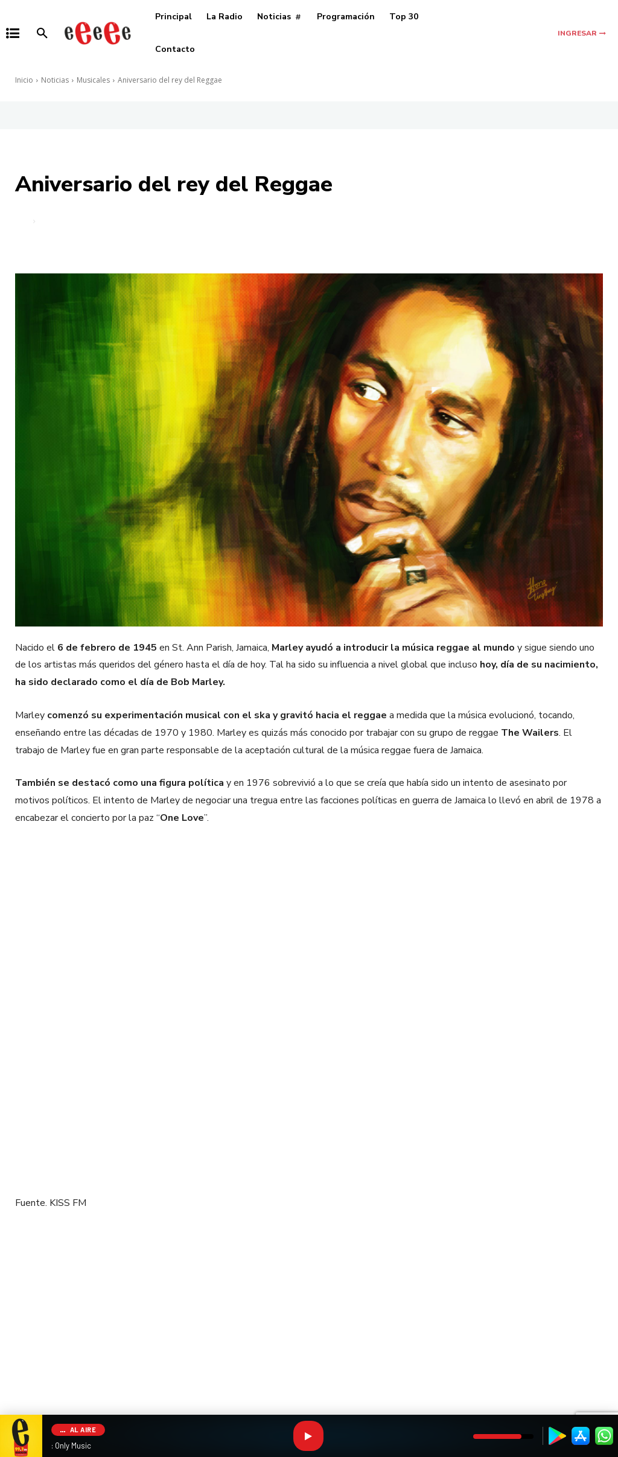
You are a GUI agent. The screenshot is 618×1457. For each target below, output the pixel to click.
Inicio (24, 80)
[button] (42, 33)
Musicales (93, 80)
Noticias (55, 80)
